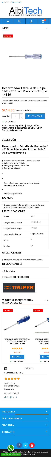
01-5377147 (16, 2)
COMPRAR (34, 116)
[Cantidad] (15, 116)
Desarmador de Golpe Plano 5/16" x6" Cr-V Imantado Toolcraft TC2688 (17, 341)
